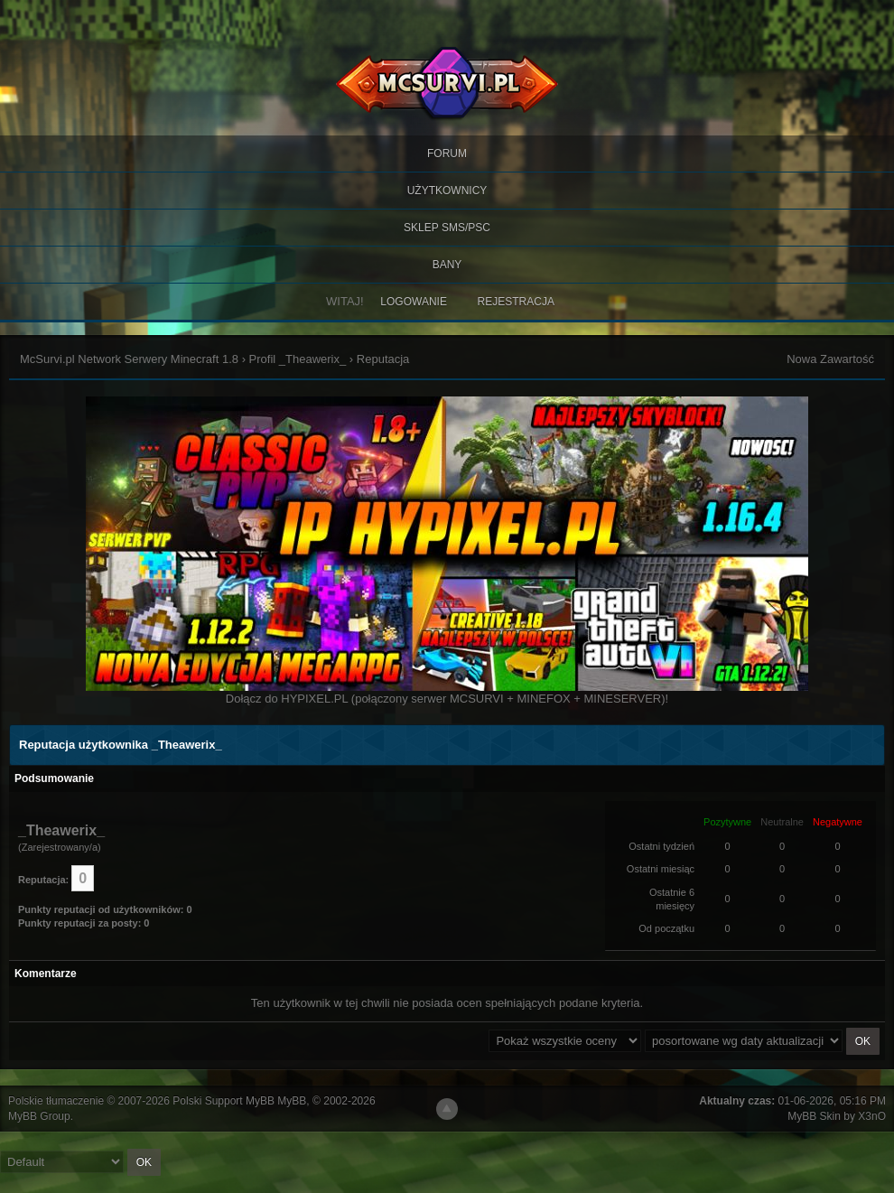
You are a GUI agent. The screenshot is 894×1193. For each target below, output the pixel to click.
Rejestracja (516, 301)
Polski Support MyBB (223, 1101)
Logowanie (413, 301)
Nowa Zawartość (830, 359)
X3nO (872, 1116)
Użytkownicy (447, 190)
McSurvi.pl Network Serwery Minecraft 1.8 (129, 359)
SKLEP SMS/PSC (447, 227)
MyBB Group (39, 1116)
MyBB (291, 1101)
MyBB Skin (814, 1116)
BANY (447, 264)
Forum (447, 153)
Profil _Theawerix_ (298, 359)
